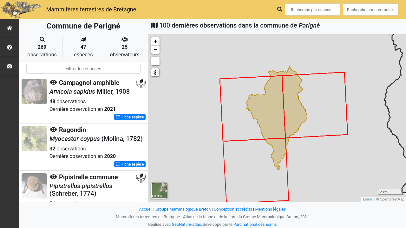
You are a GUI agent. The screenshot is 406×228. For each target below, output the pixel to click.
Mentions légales (270, 209)
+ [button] (155, 41)
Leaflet (368, 199)
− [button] (155, 50)
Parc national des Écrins (255, 224)
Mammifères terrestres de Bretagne (91, 9)
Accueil (146, 209)
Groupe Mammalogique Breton (183, 209)
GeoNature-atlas (186, 224)
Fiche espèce (130, 117)
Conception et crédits (233, 209)
